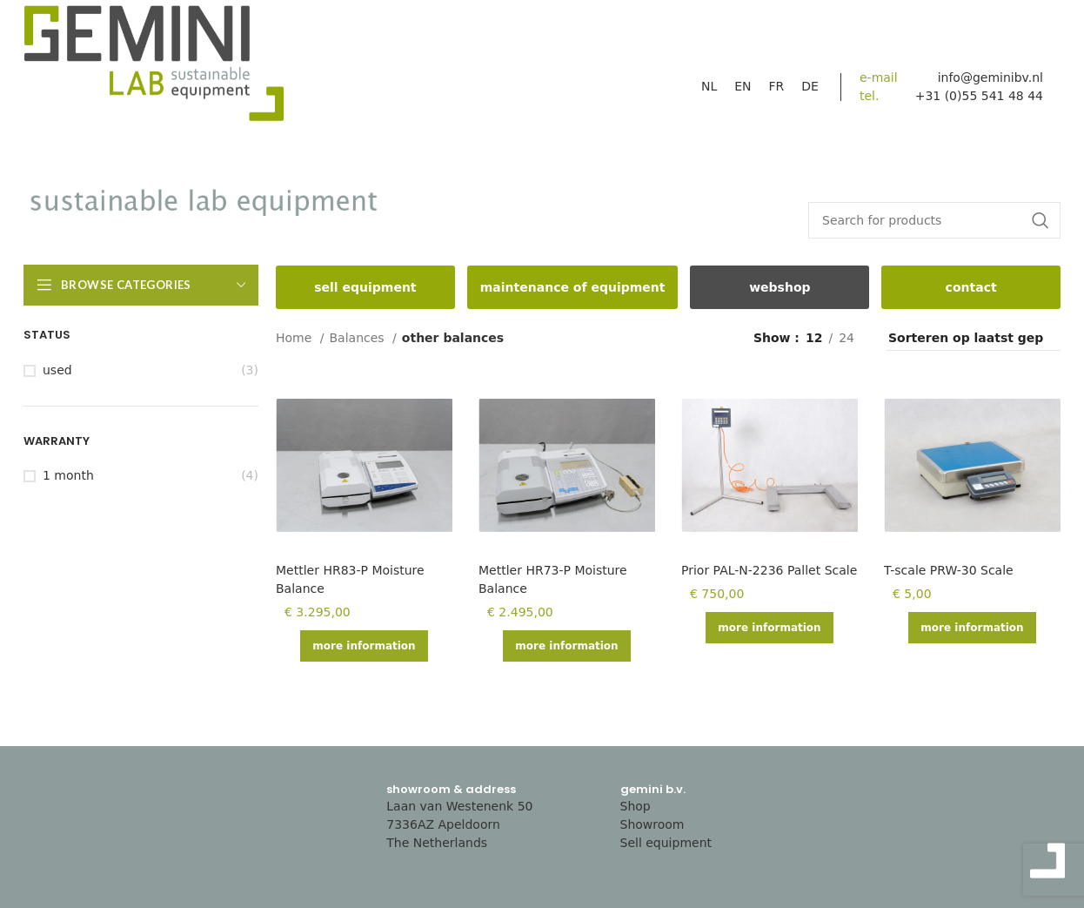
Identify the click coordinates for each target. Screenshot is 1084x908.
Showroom (652, 824)
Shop (635, 806)
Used (57, 370)
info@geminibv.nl (990, 77)
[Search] (934, 220)
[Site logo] (153, 68)
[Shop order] (974, 338)
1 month (68, 475)
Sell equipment (666, 843)
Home (296, 338)
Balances (359, 338)
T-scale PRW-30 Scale (949, 570)
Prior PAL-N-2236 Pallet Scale (769, 570)
